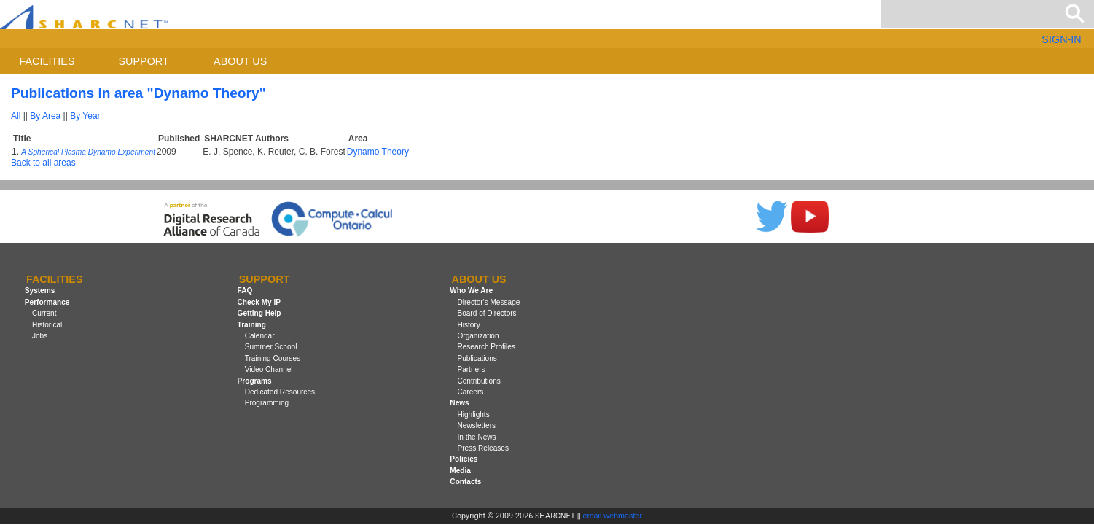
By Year (85, 116)
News (459, 403)
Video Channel (269, 369)
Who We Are (471, 291)
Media (460, 471)
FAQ (245, 291)
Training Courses (272, 358)
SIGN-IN (1061, 39)
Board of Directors (486, 313)
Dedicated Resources (280, 392)
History (468, 325)
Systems (40, 291)
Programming (267, 403)
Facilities (47, 61)
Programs (255, 381)
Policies (463, 459)
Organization (478, 336)
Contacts (465, 482)
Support (143, 61)
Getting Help (259, 313)
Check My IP (259, 302)
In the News (476, 437)
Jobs (39, 336)
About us (240, 61)
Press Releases (483, 448)
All (15, 116)
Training (252, 325)
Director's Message (488, 302)
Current (44, 313)
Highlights (473, 415)
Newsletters (476, 425)
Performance (47, 302)
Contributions (478, 381)
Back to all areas (43, 163)
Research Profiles (486, 347)
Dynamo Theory (378, 152)
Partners (471, 369)
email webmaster (613, 515)
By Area (45, 116)
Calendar (260, 336)
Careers (470, 392)
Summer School (271, 347)
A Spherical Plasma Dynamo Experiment (88, 152)
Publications (476, 358)
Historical (47, 325)
